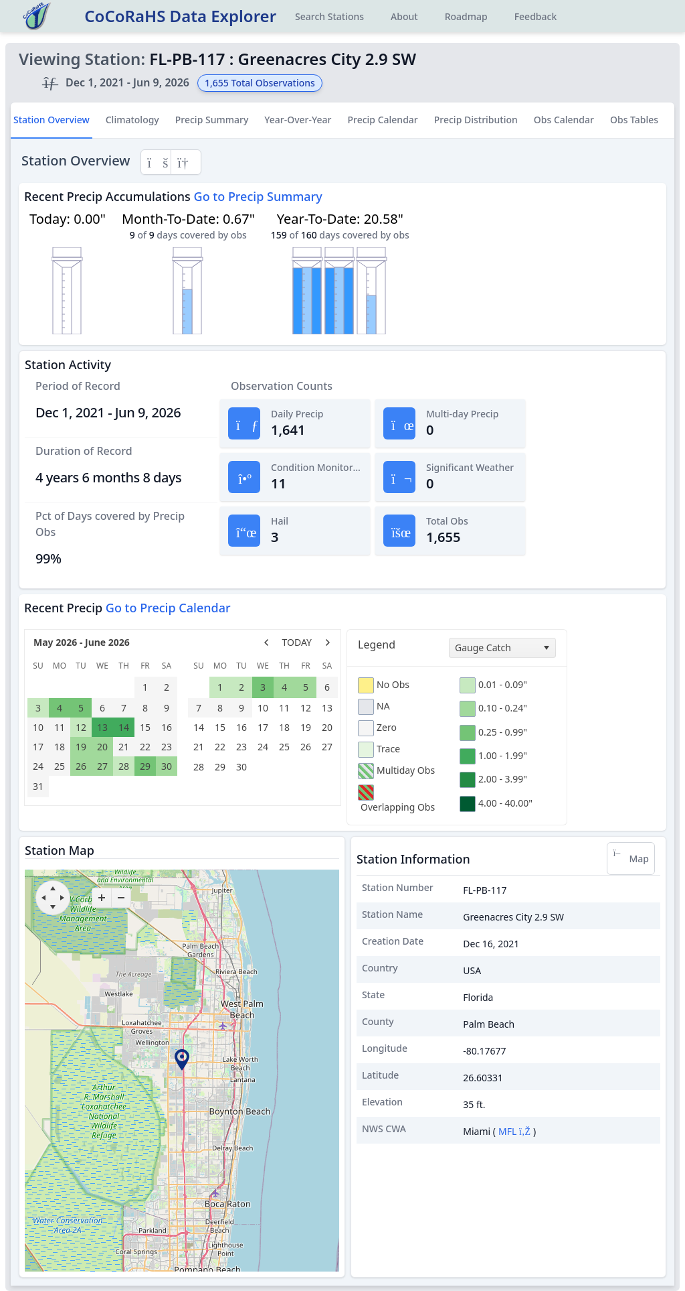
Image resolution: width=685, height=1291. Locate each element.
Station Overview (51, 119)
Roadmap (466, 16)
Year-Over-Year (297, 119)
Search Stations (329, 16)
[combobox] (502, 648)
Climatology (132, 119)
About (404, 16)
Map (631, 858)
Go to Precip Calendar (168, 608)
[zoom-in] (102, 898)
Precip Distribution (476, 119)
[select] (545, 647)
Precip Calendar (382, 119)
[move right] (62, 898)
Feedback (535, 16)
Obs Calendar (564, 119)
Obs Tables (634, 119)
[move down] (53, 907)
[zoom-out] (121, 898)
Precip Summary (212, 119)
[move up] (53, 888)
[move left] (43, 898)
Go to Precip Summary (258, 196)
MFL (514, 1131)
